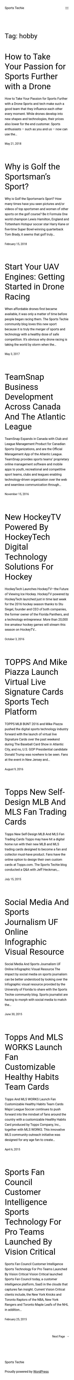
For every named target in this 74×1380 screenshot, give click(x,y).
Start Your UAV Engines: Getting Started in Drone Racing (35, 281)
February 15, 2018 (16, 244)
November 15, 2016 (17, 494)
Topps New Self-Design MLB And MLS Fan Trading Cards (36, 807)
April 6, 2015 (12, 1149)
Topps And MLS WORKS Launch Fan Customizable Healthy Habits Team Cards (34, 1062)
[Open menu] (67, 8)
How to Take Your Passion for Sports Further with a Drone (35, 71)
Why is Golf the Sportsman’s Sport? (32, 176)
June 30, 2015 (13, 1014)
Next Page (60, 1336)
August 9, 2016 (14, 769)
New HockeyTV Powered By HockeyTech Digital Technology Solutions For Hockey (33, 546)
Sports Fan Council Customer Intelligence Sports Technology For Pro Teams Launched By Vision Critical (33, 1211)
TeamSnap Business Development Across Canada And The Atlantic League (35, 401)
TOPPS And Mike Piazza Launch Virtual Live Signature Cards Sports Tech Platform (36, 687)
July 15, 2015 (13, 879)
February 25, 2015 (16, 1319)
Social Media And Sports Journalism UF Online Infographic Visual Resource (37, 927)
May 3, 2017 (12, 354)
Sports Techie (14, 8)
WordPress (41, 1371)
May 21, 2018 (13, 143)
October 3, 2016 (14, 639)
